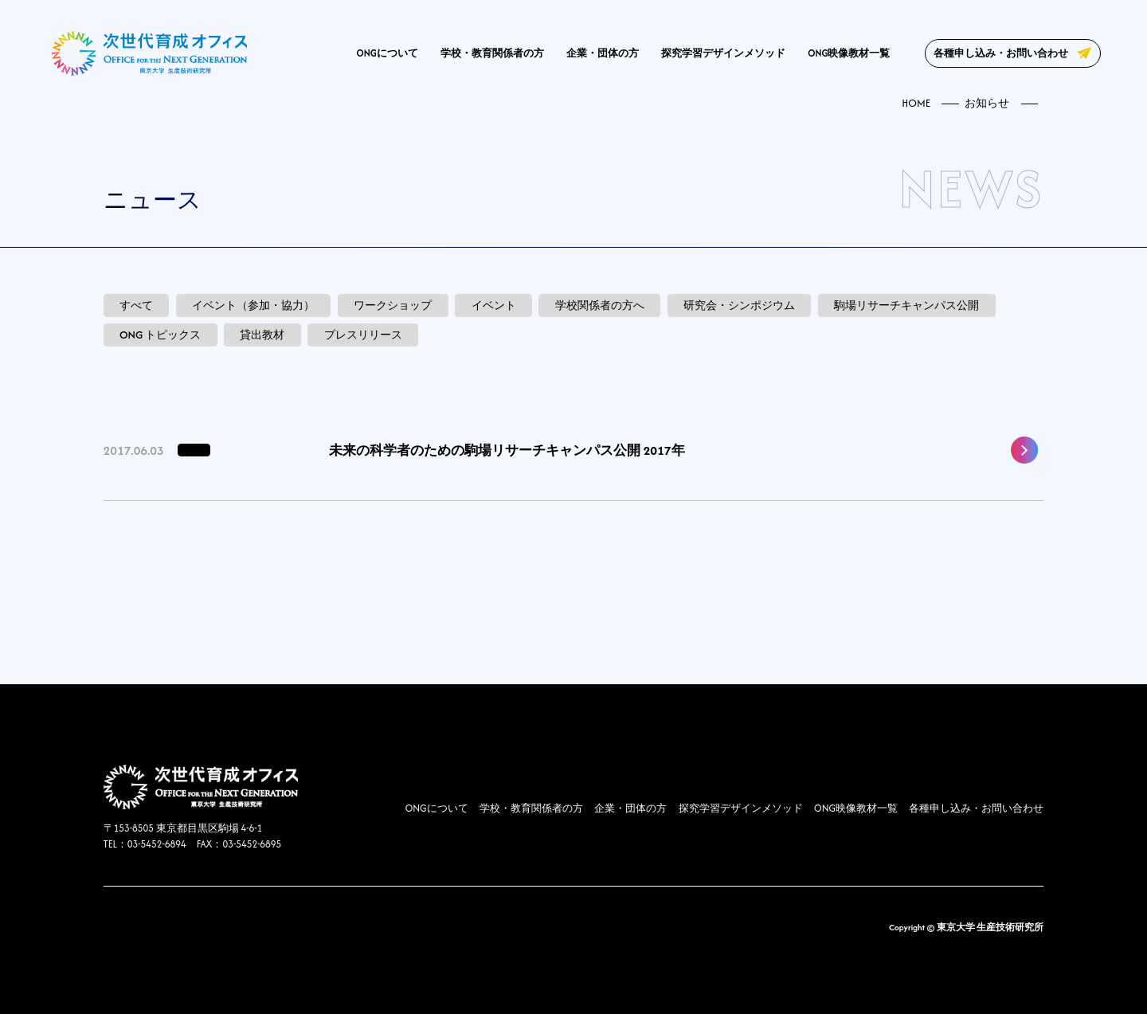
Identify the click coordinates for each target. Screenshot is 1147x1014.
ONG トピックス (160, 335)
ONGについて (387, 53)
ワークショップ (393, 305)
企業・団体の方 (602, 53)
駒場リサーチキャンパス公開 (906, 305)
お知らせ (987, 103)
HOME (916, 103)
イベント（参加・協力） (253, 305)
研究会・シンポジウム (739, 305)
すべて (136, 305)
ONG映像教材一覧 (849, 53)
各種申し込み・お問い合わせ (1001, 53)
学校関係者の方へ (599, 305)
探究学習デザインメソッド (723, 53)
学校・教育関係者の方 (492, 53)
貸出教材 (262, 335)
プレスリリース (363, 335)
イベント (494, 305)
